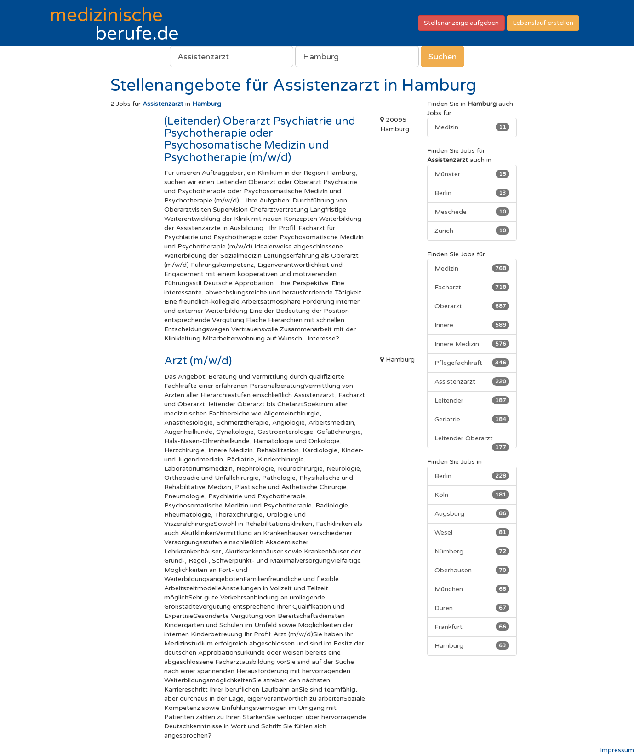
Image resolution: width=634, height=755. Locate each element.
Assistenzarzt (471, 381)
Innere (471, 325)
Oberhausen (471, 570)
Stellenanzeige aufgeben (461, 23)
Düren (471, 608)
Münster (471, 174)
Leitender (471, 400)
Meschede (471, 211)
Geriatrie (471, 419)
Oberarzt (471, 306)
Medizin (471, 127)
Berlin (471, 193)
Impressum (617, 750)
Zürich (471, 230)
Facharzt (471, 287)
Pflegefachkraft (471, 362)
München (471, 589)
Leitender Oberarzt (471, 441)
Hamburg (471, 645)
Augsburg (471, 513)
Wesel (471, 532)
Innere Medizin (471, 344)
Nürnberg (471, 551)
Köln (471, 494)
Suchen (442, 57)
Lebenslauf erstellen (543, 23)
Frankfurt (471, 626)
